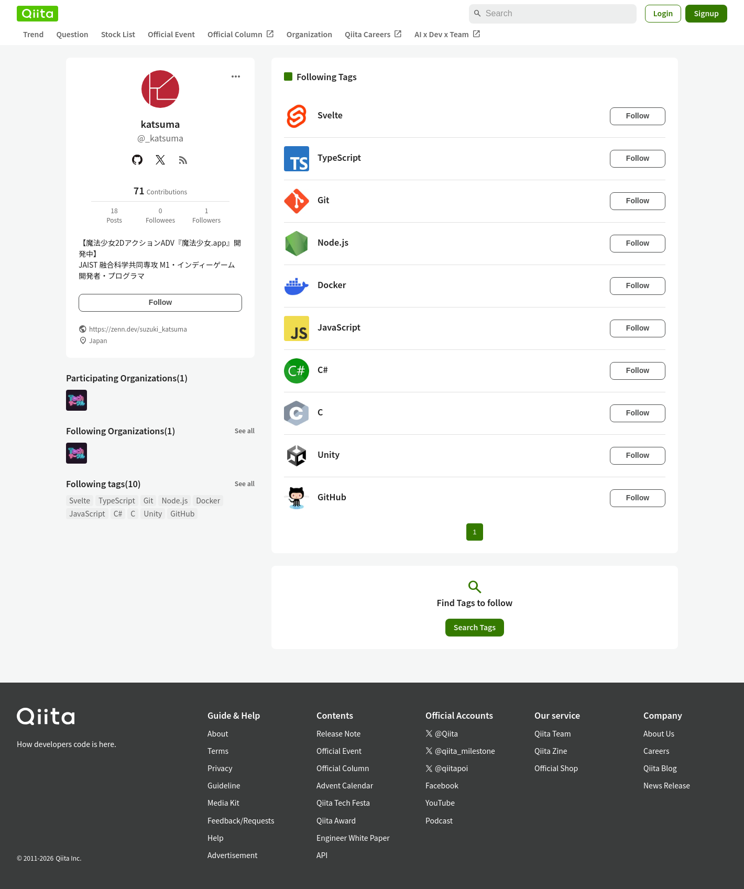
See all (245, 430)
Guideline (223, 785)
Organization (309, 34)
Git (149, 500)
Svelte (79, 500)
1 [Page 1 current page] (474, 532)
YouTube (440, 802)
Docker (208, 500)
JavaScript (87, 513)
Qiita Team (552, 733)
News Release (666, 785)
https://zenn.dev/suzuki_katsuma (138, 328)
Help (215, 837)
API (321, 855)
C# (118, 513)
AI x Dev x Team (447, 34)
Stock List (118, 34)
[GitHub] (137, 159)
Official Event (171, 34)
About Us (658, 733)
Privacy (219, 768)
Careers (656, 750)
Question (72, 34)
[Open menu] (235, 76)
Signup (706, 13)
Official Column (240, 34)
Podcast (439, 820)
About (217, 733)
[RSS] (183, 159)
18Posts (114, 215)
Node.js (174, 500)
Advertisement (232, 855)
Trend (33, 34)
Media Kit (223, 802)
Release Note (338, 733)
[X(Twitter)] (160, 159)
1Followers (206, 215)
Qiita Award (336, 820)
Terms (217, 750)
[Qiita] (37, 13)
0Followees (160, 215)
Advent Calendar (344, 785)
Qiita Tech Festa (343, 802)
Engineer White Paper (353, 837)
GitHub (182, 513)
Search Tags (475, 627)
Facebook (441, 785)
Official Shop (556, 768)
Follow (160, 302)
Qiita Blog (660, 768)
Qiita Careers (373, 34)
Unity (153, 513)
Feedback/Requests (241, 820)
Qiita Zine (550, 750)
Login (663, 13)
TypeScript (117, 500)
